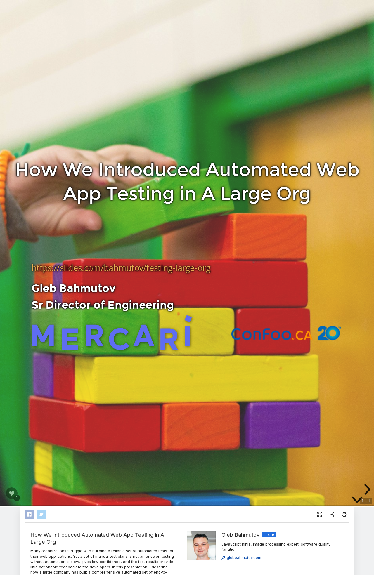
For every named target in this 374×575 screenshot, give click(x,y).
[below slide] (357, 500)
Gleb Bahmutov (240, 534)
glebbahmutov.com (241, 557)
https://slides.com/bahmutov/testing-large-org (121, 267)
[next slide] (366, 489)
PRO (267, 534)
